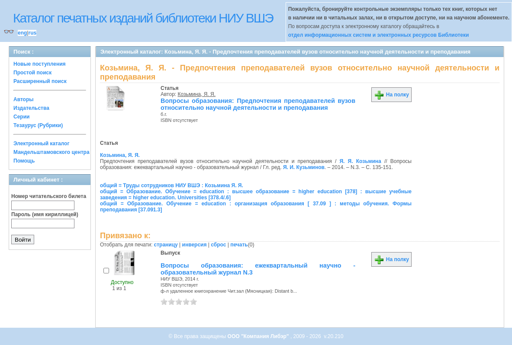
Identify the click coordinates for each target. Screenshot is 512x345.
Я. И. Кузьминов (304, 167)
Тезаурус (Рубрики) (38, 125)
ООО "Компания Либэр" (259, 336)
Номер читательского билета (48, 196)
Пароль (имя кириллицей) (44, 214)
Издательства (31, 108)
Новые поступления (39, 64)
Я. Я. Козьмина (360, 161)
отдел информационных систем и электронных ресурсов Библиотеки (378, 35)
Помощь (24, 161)
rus (32, 33)
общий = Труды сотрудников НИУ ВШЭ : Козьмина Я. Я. (171, 185)
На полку (391, 95)
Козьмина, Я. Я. (197, 94)
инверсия (194, 245)
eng (22, 33)
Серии (21, 117)
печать (239, 245)
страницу (166, 245)
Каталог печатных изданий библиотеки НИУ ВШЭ (143, 18)
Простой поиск (32, 73)
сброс (218, 245)
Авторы (23, 99)
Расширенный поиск (40, 81)
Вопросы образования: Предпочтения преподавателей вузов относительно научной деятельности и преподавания (258, 104)
